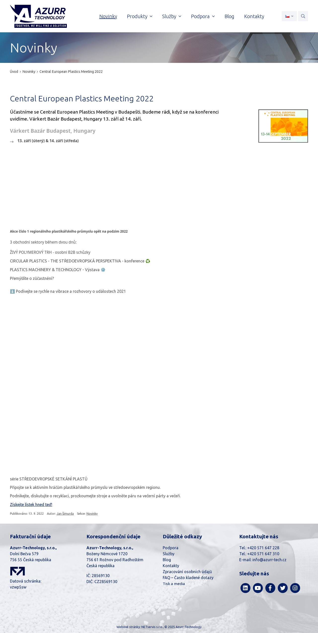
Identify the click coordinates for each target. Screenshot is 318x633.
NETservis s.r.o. (152, 627)
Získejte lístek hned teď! (31, 504)
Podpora (170, 548)
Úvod (14, 72)
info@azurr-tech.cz (269, 559)
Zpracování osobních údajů (187, 571)
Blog (167, 559)
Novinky (28, 72)
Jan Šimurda (65, 513)
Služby (168, 553)
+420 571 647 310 (263, 553)
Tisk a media (174, 584)
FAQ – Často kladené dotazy (188, 577)
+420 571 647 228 (263, 548)
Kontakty (171, 565)
